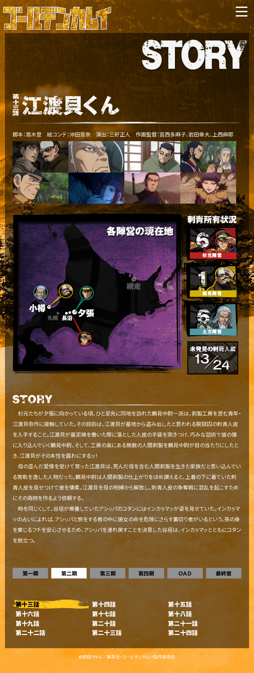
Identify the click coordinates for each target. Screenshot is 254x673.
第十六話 (27, 613)
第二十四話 (183, 632)
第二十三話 (107, 632)
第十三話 (27, 604)
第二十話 (104, 623)
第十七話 (104, 613)
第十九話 (27, 623)
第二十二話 (30, 632)
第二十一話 (183, 623)
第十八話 (180, 613)
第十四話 (104, 604)
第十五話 (180, 604)
